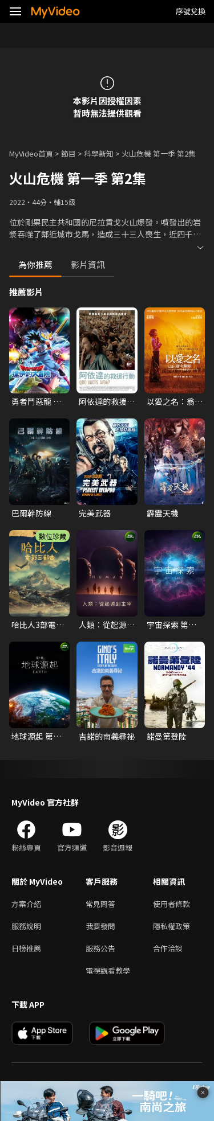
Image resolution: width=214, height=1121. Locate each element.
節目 (68, 153)
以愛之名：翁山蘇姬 (175, 401)
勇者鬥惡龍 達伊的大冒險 (36, 401)
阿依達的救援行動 (107, 401)
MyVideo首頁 (31, 153)
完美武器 (95, 513)
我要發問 (100, 926)
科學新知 (99, 153)
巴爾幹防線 (31, 513)
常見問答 (100, 903)
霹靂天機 (163, 513)
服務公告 (100, 948)
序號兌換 (190, 11)
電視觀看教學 (108, 970)
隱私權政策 (171, 926)
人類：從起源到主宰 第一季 (107, 624)
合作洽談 (168, 948)
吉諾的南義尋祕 (107, 736)
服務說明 (26, 926)
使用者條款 (171, 903)
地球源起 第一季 (36, 736)
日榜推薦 (26, 948)
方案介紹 (26, 903)
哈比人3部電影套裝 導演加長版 (37, 624)
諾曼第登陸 (167, 736)
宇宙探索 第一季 (171, 624)
